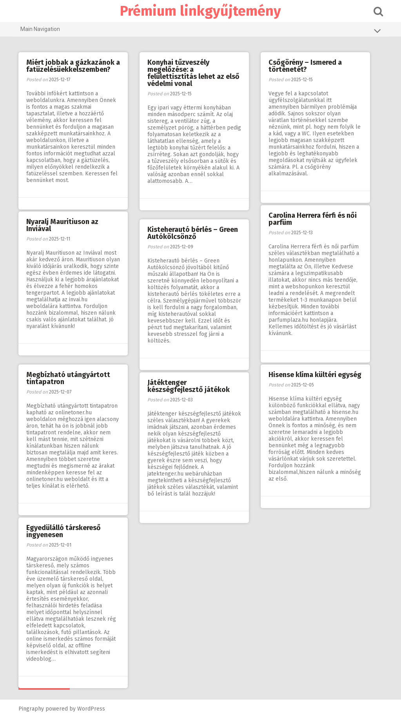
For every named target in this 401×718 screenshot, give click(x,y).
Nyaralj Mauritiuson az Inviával (62, 225)
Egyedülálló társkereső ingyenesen (63, 531)
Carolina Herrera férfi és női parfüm (313, 219)
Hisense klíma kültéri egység (315, 374)
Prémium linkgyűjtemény (200, 11)
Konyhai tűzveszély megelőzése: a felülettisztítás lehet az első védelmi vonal (193, 73)
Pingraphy (31, 708)
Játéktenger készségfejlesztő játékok (188, 386)
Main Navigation (200, 30)
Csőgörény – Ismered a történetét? (305, 66)
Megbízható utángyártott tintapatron (68, 378)
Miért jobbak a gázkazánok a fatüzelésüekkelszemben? (73, 66)
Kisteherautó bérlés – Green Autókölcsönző (192, 233)
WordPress (91, 708)
